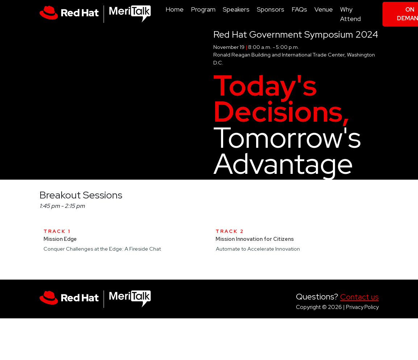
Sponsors (270, 9)
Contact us (359, 297)
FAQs (299, 9)
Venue (323, 9)
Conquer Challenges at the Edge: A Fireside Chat (102, 248)
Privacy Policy (362, 307)
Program (203, 9)
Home (175, 9)
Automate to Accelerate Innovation (258, 248)
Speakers (236, 9)
